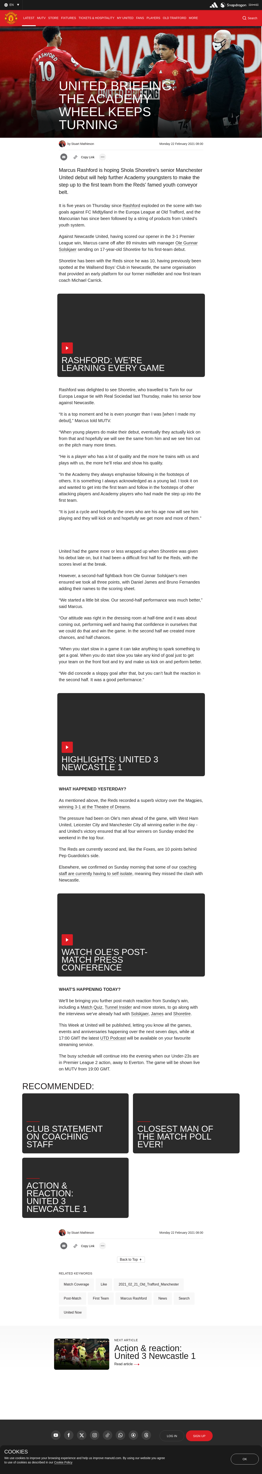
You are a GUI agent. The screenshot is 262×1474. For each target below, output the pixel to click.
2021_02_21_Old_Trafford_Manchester (149, 1284)
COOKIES (16, 1452)
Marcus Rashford (133, 1298)
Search (184, 1298)
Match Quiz (91, 1007)
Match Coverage (76, 1284)
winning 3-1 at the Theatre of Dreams (94, 806)
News (162, 1298)
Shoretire (182, 1013)
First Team (101, 1298)
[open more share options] (102, 157)
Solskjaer (139, 1013)
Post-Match (72, 1298)
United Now (73, 1312)
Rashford (131, 205)
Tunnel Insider (118, 1007)
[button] (11, 5)
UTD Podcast (113, 1038)
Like (104, 1284)
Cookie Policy (63, 1462)
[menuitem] (29, 18)
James (157, 1013)
